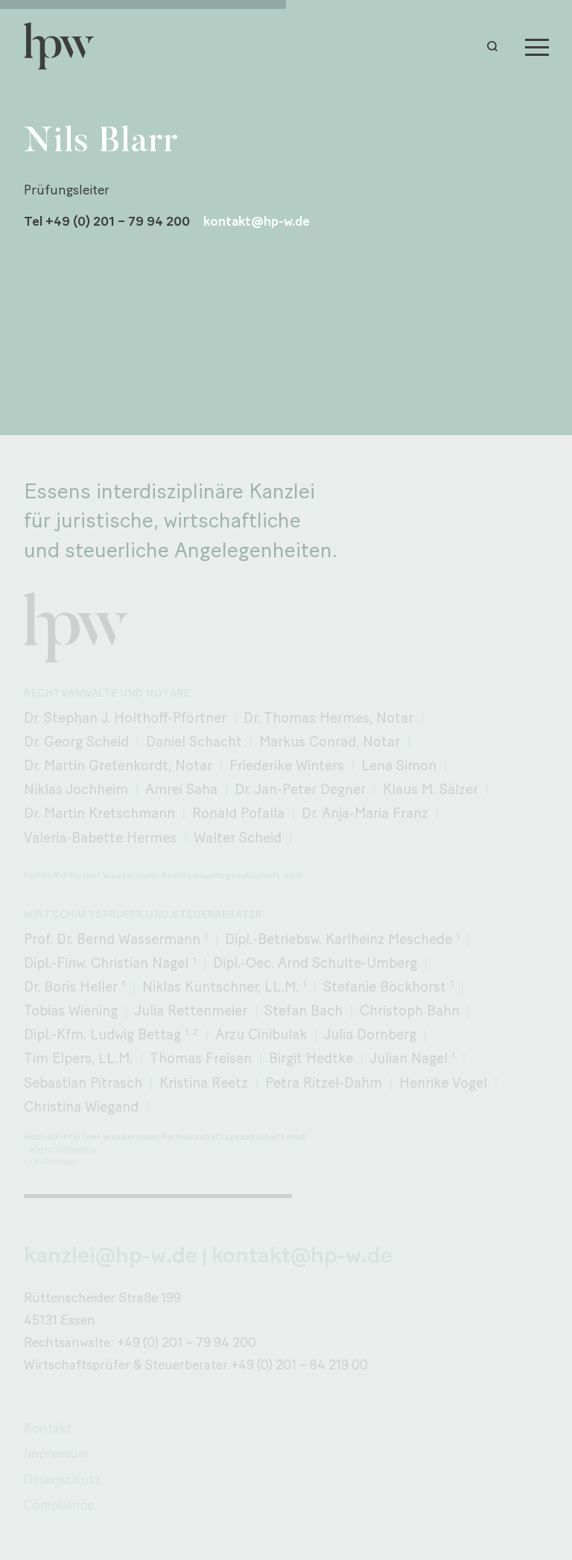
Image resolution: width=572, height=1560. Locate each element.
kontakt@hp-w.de (256, 221)
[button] (496, 46)
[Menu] (537, 46)
